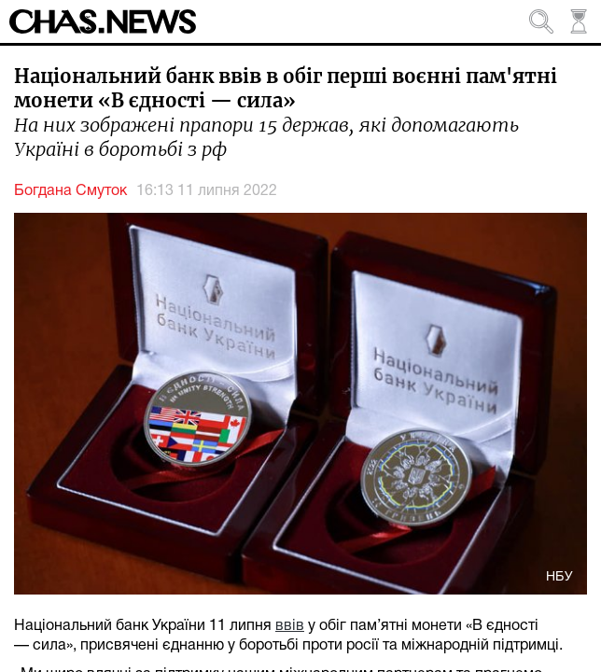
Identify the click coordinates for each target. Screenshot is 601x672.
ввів (289, 626)
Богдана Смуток (70, 191)
